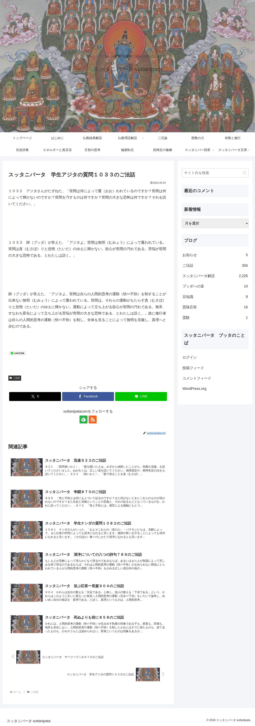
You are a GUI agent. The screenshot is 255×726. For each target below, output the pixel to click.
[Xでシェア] (35, 396)
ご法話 (15, 378)
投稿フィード (193, 368)
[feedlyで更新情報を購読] (83, 419)
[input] (215, 172)
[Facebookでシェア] (88, 396)
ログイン (189, 357)
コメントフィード (196, 378)
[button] (244, 172)
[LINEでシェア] (141, 396)
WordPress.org (194, 389)
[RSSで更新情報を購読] (93, 419)
